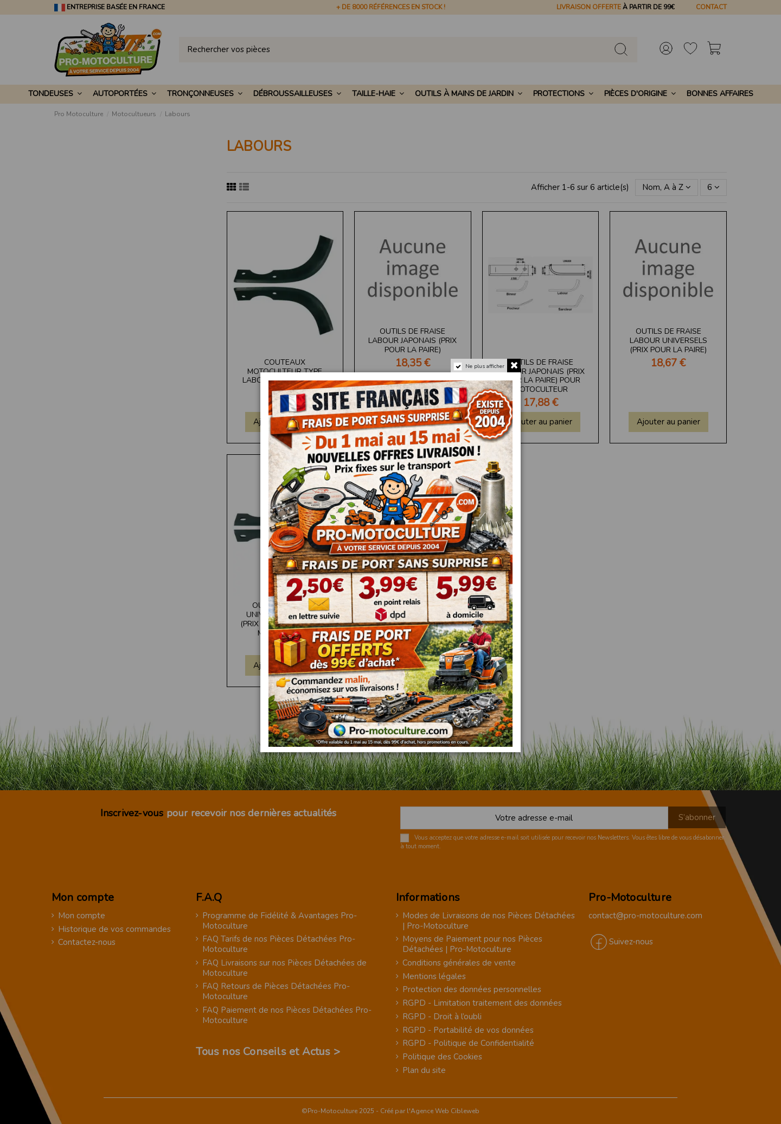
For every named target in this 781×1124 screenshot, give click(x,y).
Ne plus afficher (484, 366)
